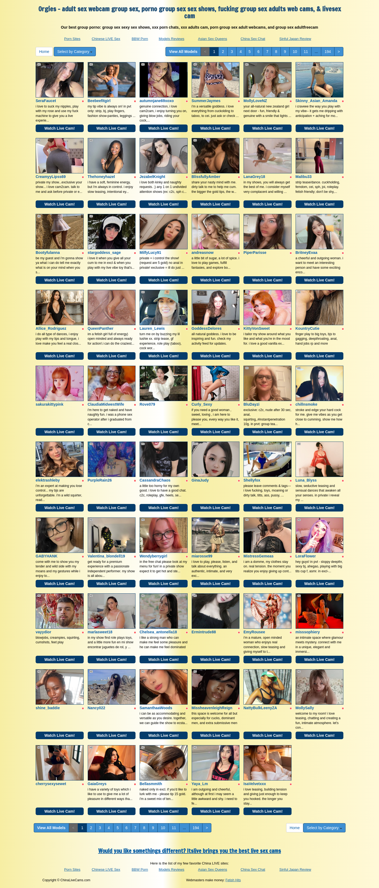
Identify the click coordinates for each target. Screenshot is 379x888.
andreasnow (203, 252)
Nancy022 (96, 708)
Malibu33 (304, 176)
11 (306, 51)
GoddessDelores (207, 328)
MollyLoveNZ (255, 101)
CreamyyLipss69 (51, 176)
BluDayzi (251, 404)
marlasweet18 (100, 632)
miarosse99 (202, 556)
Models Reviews (171, 39)
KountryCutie (308, 328)
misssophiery (308, 632)
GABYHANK (46, 556)
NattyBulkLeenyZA (260, 708)
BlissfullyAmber (206, 176)
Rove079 (147, 404)
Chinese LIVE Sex (106, 39)
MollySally (305, 708)
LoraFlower (306, 556)
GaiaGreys (97, 784)
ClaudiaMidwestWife (106, 404)
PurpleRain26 (100, 480)
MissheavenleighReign (212, 708)
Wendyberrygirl (153, 556)
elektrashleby (48, 480)
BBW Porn (140, 39)
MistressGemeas (258, 556)
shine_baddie (48, 708)
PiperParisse (254, 252)
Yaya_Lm (200, 784)
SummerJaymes (206, 101)
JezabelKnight (152, 176)
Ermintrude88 (204, 632)
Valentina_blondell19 (106, 556)
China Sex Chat (253, 39)
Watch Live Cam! (60, 128)
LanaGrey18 (254, 176)
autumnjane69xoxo (157, 101)
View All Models (183, 51)
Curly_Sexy (202, 404)
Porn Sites (72, 39)
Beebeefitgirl (99, 101)
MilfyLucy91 (150, 252)
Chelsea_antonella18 (158, 632)
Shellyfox (251, 480)
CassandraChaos (155, 480)
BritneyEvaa (306, 252)
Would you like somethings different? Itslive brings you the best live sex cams (189, 851)
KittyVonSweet (256, 328)
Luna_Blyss (306, 480)
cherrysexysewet (51, 784)
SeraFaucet (46, 101)
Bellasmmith (151, 784)
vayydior (43, 632)
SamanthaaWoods (156, 708)
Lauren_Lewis (152, 328)
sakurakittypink (49, 404)
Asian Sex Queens (212, 39)
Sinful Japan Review (295, 39)
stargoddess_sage (104, 252)
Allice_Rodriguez (51, 328)
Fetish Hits (233, 880)
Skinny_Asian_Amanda (316, 101)
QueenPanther (101, 328)
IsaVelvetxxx (254, 784)
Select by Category (74, 51)
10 (295, 51)
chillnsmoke (306, 404)
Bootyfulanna (48, 252)
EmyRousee (254, 632)
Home (44, 51)
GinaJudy (200, 480)
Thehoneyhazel (101, 176)
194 (327, 51)
